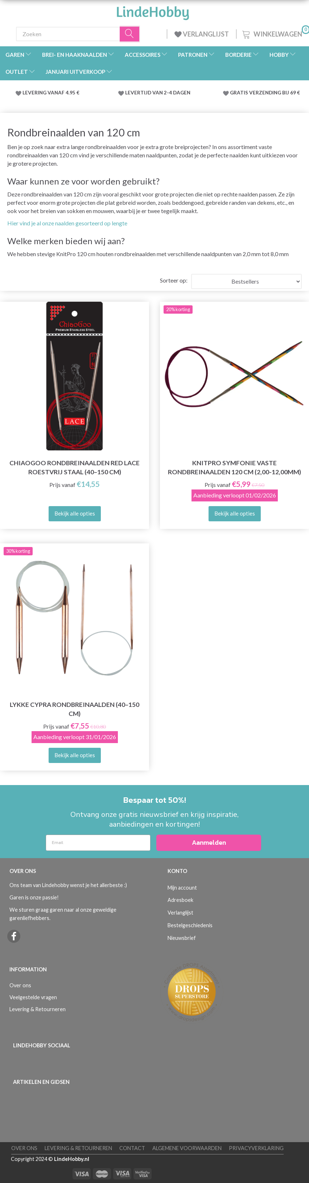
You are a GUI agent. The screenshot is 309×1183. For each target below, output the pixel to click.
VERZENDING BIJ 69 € (274, 93)
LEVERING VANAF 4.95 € (50, 93)
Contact (132, 1148)
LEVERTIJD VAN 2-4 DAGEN (157, 93)
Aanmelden (209, 842)
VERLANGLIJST (201, 34)
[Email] (98, 843)
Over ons (20, 985)
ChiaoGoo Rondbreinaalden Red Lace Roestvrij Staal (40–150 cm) (74, 467)
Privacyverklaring (256, 1148)
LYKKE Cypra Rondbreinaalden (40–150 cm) (74, 709)
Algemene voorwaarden (187, 1148)
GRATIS (239, 93)
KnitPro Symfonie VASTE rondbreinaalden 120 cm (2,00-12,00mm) (234, 467)
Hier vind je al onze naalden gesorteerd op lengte (67, 223)
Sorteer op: (174, 280)
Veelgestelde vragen (33, 997)
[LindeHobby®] (153, 11)
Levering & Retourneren (37, 1009)
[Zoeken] (130, 34)
